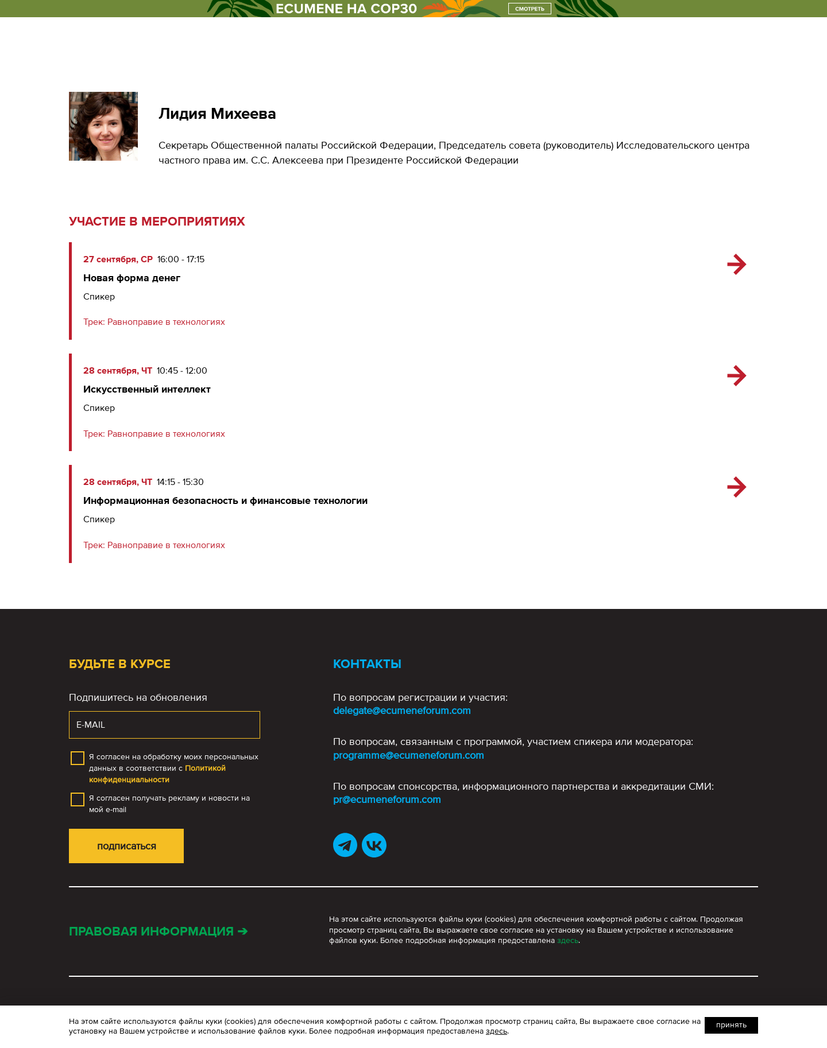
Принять (731, 1025)
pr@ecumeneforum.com (387, 799)
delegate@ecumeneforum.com (402, 710)
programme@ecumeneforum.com (408, 755)
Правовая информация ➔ (158, 932)
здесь (567, 940)
